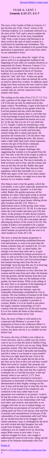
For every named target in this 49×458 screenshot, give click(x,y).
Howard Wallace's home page (34, 2)
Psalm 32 (5, 445)
